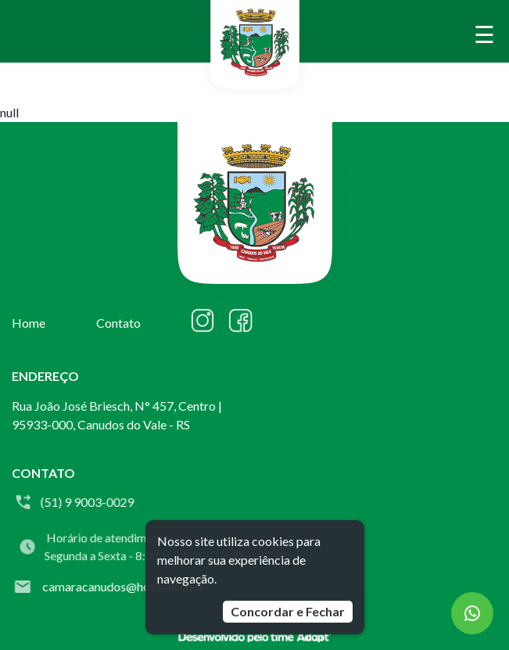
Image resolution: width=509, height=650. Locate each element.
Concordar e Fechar (288, 611)
